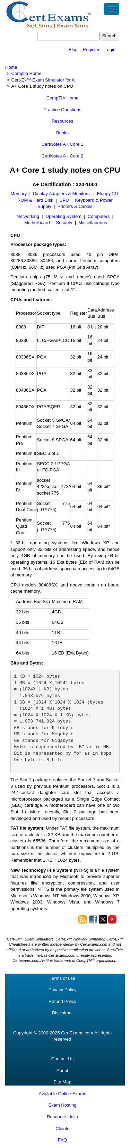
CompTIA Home (62, 98)
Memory (18, 193)
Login (109, 49)
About (62, 1070)
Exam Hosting (63, 1105)
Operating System (63, 216)
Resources (62, 121)
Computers (99, 216)
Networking (28, 216)
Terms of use (62, 978)
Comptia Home (26, 73)
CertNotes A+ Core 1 (62, 144)
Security (64, 222)
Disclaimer (62, 1012)
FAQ (62, 1140)
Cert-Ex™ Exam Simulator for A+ (44, 80)
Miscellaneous (92, 222)
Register (91, 49)
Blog (73, 49)
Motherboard (37, 222)
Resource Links (62, 1116)
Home (11, 67)
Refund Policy (62, 1001)
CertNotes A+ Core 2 (62, 156)
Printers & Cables (75, 206)
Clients (62, 1128)
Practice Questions (62, 109)
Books (62, 132)
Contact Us (62, 1058)
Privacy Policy (63, 989)
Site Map (62, 1081)
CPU (64, 200)
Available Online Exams (62, 1093)
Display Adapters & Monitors (62, 193)
